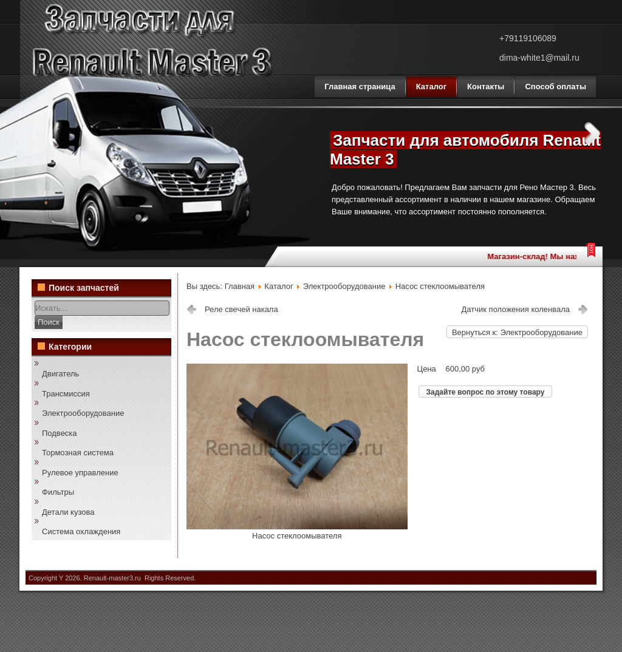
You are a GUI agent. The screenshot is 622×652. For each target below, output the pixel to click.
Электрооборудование (83, 413)
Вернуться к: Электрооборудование (517, 332)
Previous (307, 133)
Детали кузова (68, 512)
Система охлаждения (81, 531)
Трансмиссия (66, 393)
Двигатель (60, 373)
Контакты (485, 86)
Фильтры (58, 492)
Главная (240, 286)
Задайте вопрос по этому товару (485, 392)
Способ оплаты (555, 86)
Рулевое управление (80, 472)
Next (592, 133)
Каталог (431, 86)
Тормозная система (78, 452)
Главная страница (359, 86)
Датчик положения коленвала (516, 309)
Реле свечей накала (241, 309)
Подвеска (59, 433)
